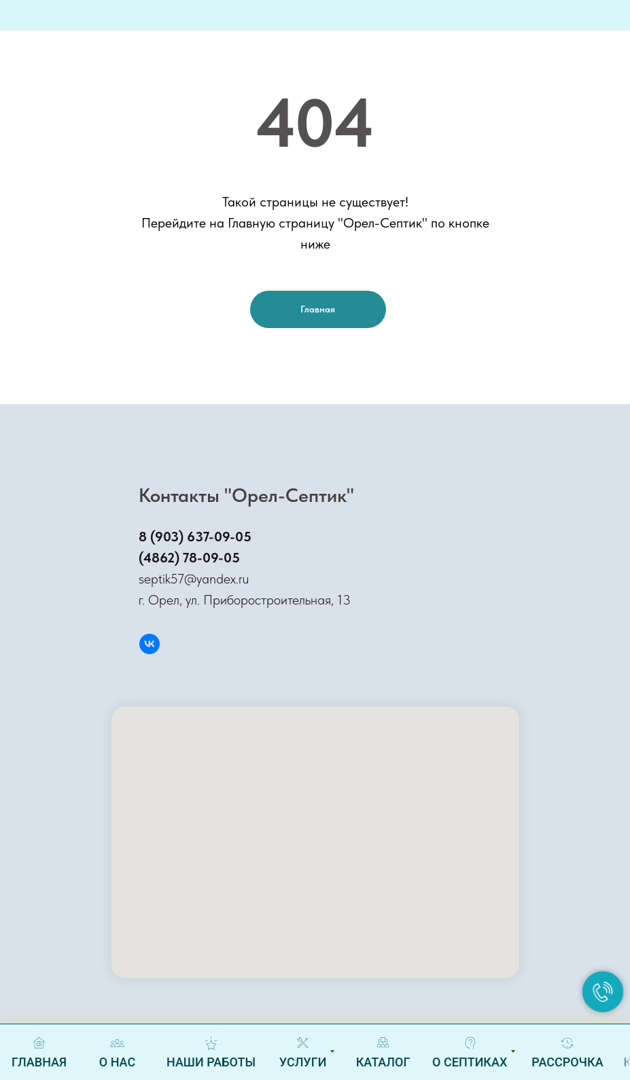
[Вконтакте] (149, 644)
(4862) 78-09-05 (189, 558)
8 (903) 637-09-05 (195, 536)
